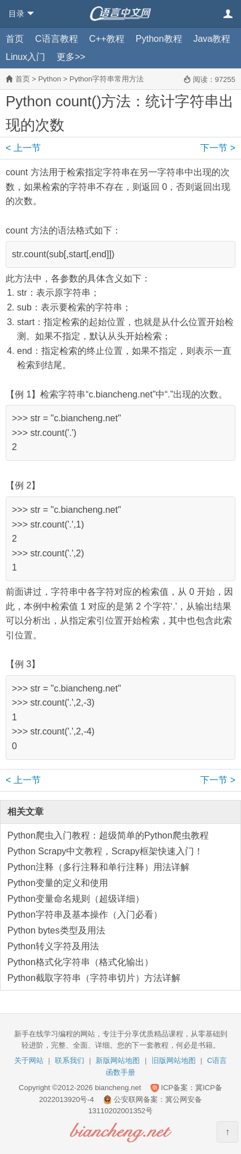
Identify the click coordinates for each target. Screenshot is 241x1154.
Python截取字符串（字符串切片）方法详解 (93, 978)
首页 (15, 39)
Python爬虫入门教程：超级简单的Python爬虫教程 (108, 835)
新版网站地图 (118, 1060)
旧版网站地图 (174, 1060)
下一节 (217, 148)
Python (49, 79)
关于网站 (29, 1060)
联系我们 (69, 1060)
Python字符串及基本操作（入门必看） (84, 914)
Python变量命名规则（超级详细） (75, 899)
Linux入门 (25, 57)
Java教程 (212, 39)
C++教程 (106, 39)
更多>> (71, 57)
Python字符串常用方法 (107, 79)
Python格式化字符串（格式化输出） (80, 962)
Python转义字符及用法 (53, 946)
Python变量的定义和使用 (57, 883)
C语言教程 (56, 39)
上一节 (23, 148)
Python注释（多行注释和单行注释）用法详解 (98, 867)
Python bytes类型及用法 (56, 930)
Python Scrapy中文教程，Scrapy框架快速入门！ (105, 851)
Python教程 (159, 39)
